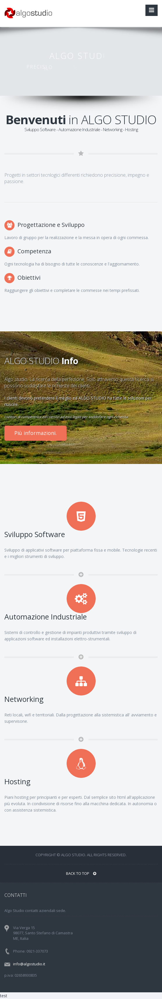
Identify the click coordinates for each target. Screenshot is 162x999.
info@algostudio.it (29, 964)
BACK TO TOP (81, 873)
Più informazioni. (35, 432)
